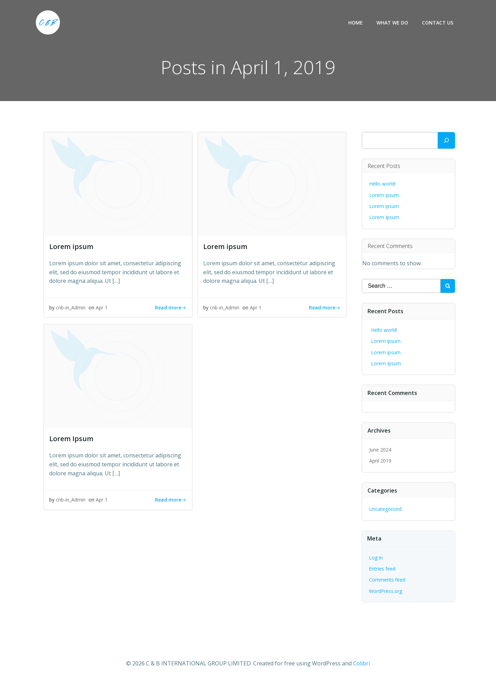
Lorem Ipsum (384, 217)
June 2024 (380, 449)
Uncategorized (385, 509)
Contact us (437, 22)
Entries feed (382, 568)
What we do (392, 22)
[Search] (446, 140)
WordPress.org (385, 591)
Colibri (361, 663)
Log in (376, 557)
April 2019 (380, 460)
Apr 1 (101, 307)
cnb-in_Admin (70, 307)
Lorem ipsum (384, 195)
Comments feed (387, 579)
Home (355, 22)
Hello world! (382, 183)
